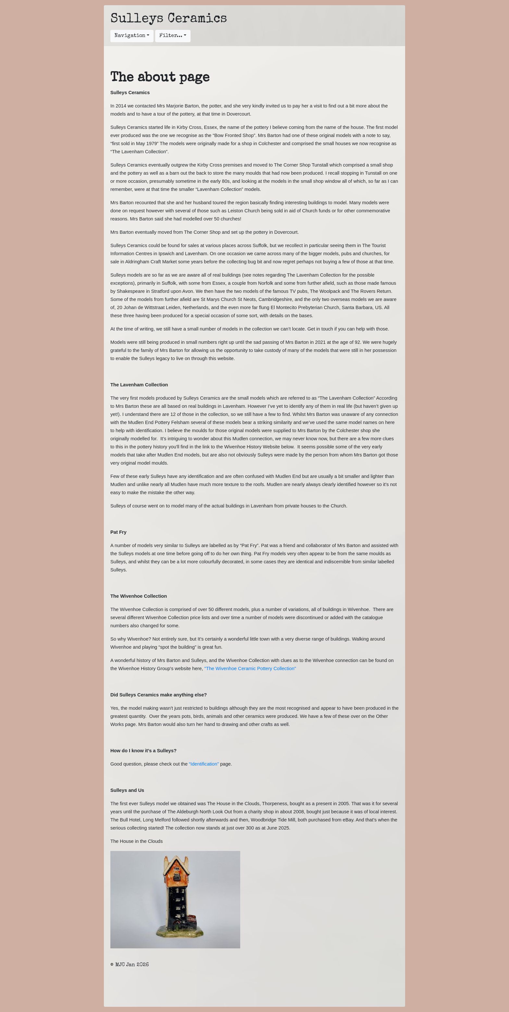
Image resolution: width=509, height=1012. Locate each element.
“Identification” (204, 764)
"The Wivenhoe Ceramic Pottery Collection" (250, 668)
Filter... (170, 36)
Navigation (130, 36)
